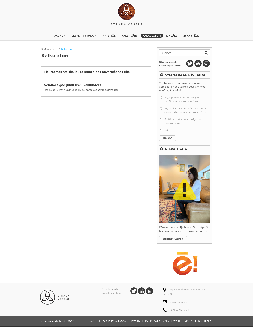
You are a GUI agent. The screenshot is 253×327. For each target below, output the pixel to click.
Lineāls (171, 35)
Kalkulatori (151, 35)
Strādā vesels (126, 13)
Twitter (189, 63)
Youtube (198, 63)
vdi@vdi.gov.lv (178, 301)
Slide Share (206, 63)
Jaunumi (60, 35)
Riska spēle (190, 35)
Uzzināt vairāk (173, 239)
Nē (166, 130)
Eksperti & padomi (84, 35)
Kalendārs (129, 35)
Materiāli (109, 35)
